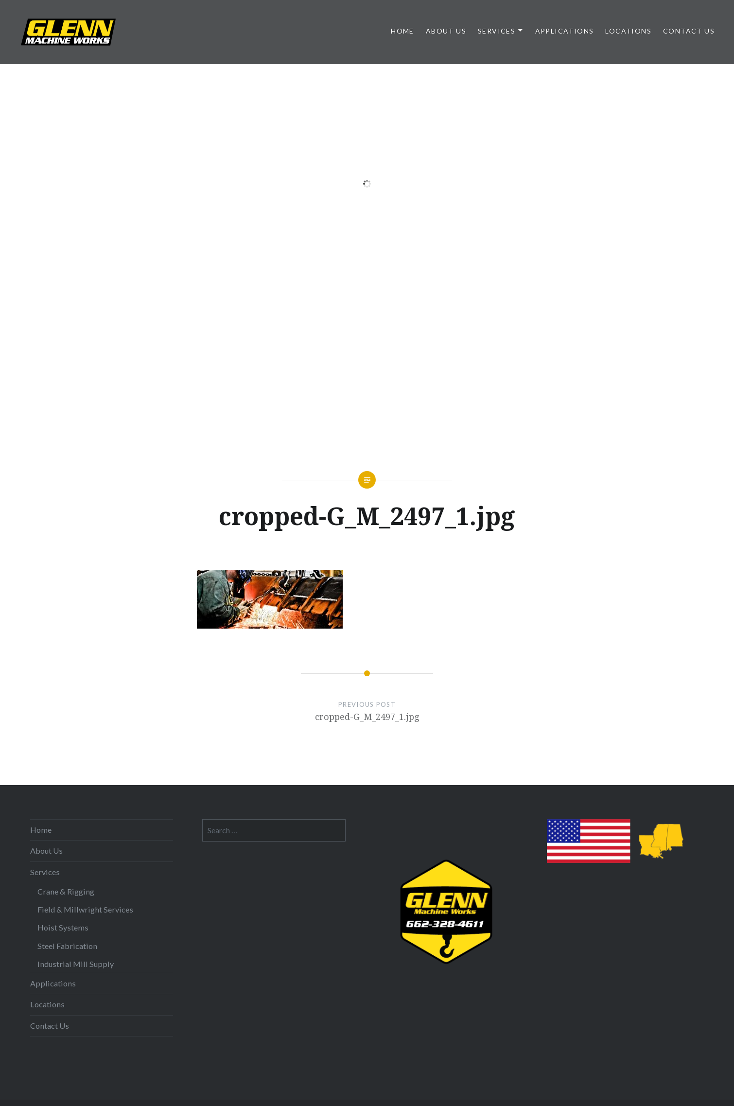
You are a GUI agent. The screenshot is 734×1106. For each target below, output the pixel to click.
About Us (446, 31)
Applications (564, 31)
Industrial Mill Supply (75, 963)
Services (496, 31)
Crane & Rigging (65, 891)
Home (402, 31)
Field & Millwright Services (85, 909)
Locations (628, 31)
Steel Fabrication (67, 945)
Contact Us (689, 31)
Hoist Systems (62, 927)
